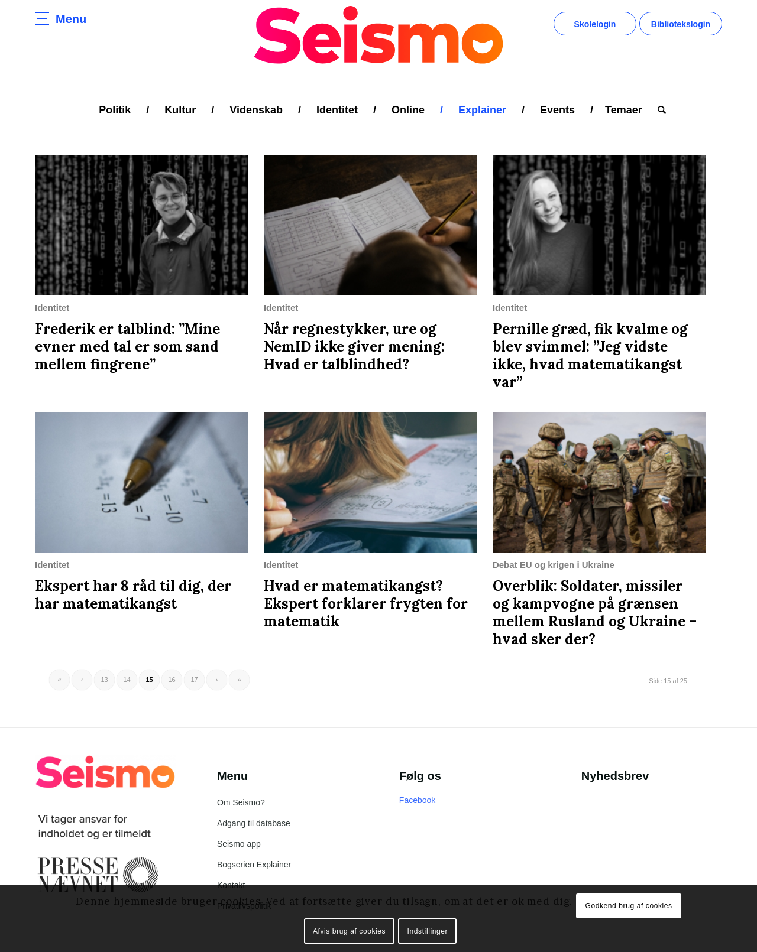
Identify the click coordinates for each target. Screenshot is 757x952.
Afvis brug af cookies (349, 931)
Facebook (417, 800)
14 (126, 679)
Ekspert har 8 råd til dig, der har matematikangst (133, 595)
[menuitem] (114, 110)
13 (104, 679)
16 (171, 679)
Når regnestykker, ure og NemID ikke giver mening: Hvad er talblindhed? (354, 346)
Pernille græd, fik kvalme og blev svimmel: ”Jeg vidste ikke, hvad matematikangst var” (590, 355)
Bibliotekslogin (680, 24)
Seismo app (239, 844)
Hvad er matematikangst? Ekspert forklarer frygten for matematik (366, 604)
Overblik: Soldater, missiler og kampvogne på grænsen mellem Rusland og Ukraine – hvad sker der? (595, 612)
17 (194, 679)
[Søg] (658, 110)
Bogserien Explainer (254, 864)
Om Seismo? (241, 802)
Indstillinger (427, 931)
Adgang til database (253, 823)
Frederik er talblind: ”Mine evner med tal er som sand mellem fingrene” (127, 346)
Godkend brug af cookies (628, 906)
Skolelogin (595, 24)
